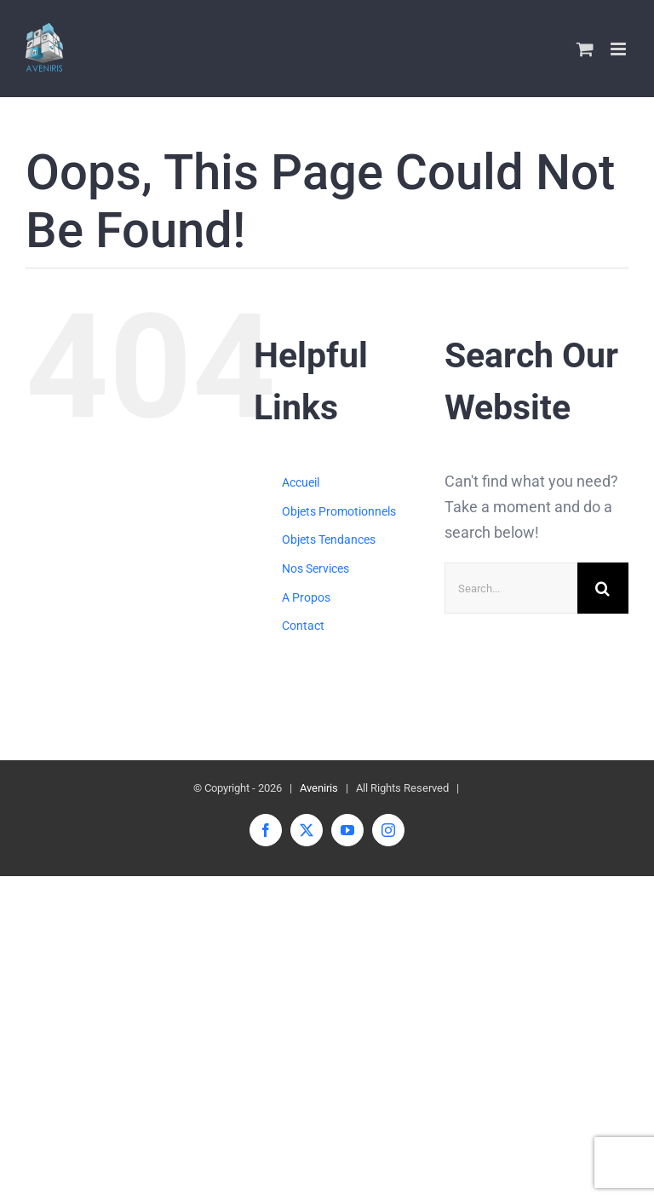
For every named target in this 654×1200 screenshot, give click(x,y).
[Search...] (511, 588)
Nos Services (315, 568)
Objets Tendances (329, 539)
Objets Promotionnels (339, 511)
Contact (303, 625)
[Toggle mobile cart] (585, 49)
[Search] (602, 588)
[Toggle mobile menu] (619, 49)
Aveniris (319, 788)
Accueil (300, 482)
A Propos (306, 597)
